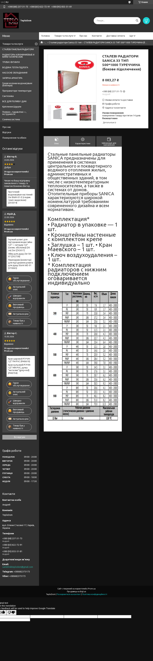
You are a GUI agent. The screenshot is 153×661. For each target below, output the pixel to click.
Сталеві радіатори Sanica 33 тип (65, 42)
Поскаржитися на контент (69, 594)
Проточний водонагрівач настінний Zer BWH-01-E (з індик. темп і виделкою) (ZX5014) (20, 197)
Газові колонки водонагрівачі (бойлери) (17, 84)
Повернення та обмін (14, 137)
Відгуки (6, 132)
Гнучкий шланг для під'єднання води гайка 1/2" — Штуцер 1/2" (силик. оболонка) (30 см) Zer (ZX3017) (20, 245)
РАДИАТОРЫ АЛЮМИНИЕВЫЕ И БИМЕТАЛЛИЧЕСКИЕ (18, 55)
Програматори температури (16, 91)
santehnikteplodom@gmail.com (17, 567)
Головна (45, 36)
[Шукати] (137, 20)
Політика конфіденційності (94, 594)
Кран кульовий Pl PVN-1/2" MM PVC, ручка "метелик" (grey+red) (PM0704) (19, 369)
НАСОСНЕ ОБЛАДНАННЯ (14, 72)
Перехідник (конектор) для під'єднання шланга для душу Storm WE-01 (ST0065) (20, 264)
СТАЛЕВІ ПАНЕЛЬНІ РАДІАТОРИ (18, 49)
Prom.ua (92, 589)
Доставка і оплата (115, 36)
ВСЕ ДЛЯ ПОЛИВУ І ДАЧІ (14, 101)
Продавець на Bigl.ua (76, 591)
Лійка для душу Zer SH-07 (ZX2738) (20, 255)
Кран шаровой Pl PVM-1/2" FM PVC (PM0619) (19, 360)
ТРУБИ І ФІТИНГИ (11, 62)
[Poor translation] (11, 612)
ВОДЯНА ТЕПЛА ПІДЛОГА (15, 67)
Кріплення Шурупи (11, 106)
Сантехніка (8, 96)
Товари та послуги (63, 36)
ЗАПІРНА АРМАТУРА (12, 78)
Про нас (83, 36)
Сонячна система (11, 119)
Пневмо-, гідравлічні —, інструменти (14, 113)
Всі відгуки (19, 437)
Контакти (97, 36)
